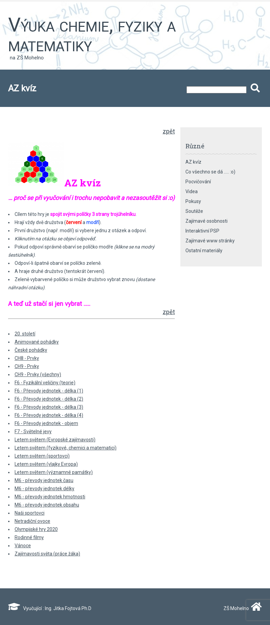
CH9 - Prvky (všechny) (38, 374)
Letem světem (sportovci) (42, 456)
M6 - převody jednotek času (44, 480)
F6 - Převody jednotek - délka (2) (49, 399)
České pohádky (31, 350)
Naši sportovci (29, 513)
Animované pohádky (37, 342)
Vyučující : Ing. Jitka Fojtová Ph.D (49, 608)
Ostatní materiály (203, 250)
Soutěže (194, 211)
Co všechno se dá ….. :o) (210, 171)
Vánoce (23, 545)
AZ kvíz (193, 162)
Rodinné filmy (29, 537)
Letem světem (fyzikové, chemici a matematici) (65, 448)
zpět (169, 131)
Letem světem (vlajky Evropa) (46, 464)
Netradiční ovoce (32, 521)
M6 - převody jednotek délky (44, 488)
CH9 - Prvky (27, 366)
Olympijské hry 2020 (36, 529)
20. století (25, 333)
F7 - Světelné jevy (33, 431)
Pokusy (193, 201)
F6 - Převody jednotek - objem (46, 423)
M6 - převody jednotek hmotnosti (50, 496)
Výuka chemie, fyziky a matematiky (92, 34)
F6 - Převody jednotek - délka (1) (49, 390)
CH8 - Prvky (27, 358)
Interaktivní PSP (202, 231)
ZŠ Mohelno (241, 608)
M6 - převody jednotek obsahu (47, 505)
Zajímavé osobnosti (206, 221)
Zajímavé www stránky (210, 240)
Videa (191, 191)
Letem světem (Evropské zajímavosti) (55, 439)
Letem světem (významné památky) (54, 472)
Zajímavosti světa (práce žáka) (47, 553)
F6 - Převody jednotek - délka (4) (49, 415)
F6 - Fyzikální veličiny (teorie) (45, 382)
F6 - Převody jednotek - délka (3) (49, 407)
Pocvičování (198, 181)
